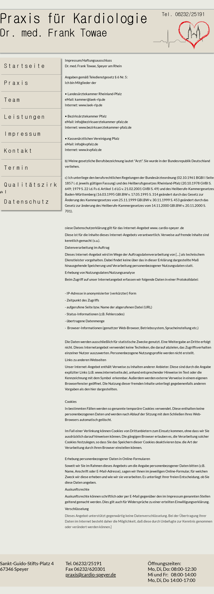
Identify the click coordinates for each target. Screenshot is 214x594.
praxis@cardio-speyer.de (91, 574)
